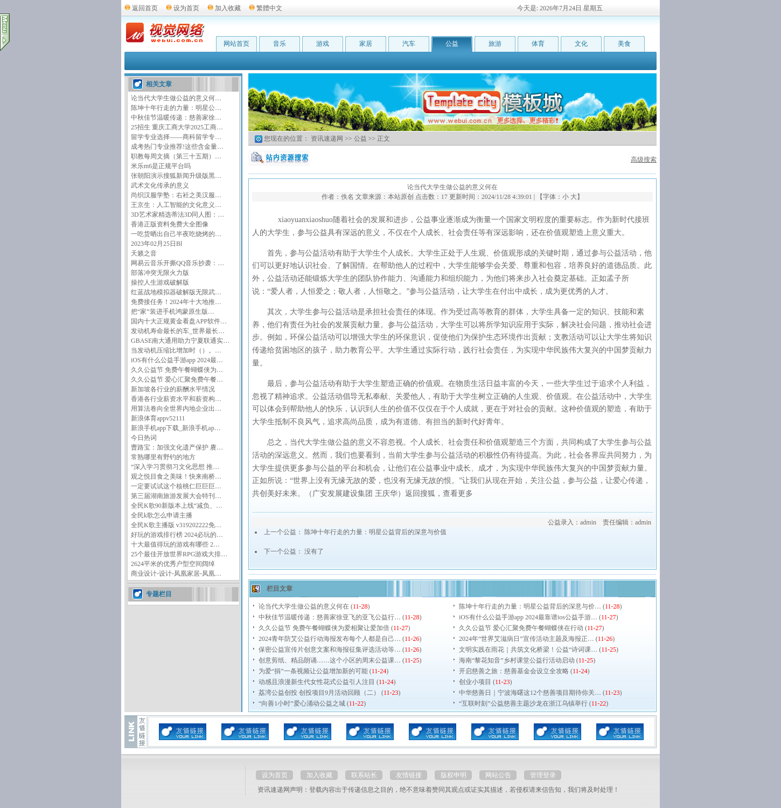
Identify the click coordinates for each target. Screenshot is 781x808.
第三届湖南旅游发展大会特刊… (176, 496)
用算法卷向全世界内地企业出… (176, 408)
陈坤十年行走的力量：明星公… (176, 108)
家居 (365, 43)
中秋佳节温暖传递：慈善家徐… (176, 117)
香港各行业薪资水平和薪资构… (176, 399)
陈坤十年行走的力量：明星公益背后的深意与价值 (375, 532)
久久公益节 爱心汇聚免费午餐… (177, 379)
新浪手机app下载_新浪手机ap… (176, 428)
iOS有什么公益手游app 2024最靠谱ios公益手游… (528, 617)
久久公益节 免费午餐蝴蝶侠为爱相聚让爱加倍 (324, 628)
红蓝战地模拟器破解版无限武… (176, 292)
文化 (581, 43)
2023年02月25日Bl (156, 243)
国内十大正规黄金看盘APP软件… (179, 321)
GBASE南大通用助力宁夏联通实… (180, 340)
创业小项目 (475, 682)
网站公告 (498, 775)
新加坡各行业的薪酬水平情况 (173, 389)
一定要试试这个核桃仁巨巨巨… (176, 486)
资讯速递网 (327, 138)
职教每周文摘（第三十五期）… (176, 156)
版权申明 (453, 775)
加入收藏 (228, 8)
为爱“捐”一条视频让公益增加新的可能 (313, 671)
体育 (538, 43)
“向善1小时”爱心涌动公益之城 (302, 703)
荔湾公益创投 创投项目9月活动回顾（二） (319, 692)
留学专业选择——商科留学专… (176, 137)
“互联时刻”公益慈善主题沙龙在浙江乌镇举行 (523, 703)
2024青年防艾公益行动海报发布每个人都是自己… (330, 639)
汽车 (408, 43)
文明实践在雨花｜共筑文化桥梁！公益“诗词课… (528, 649)
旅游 (495, 43)
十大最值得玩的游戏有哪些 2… (175, 544)
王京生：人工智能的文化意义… (176, 205)
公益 (451, 43)
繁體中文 (269, 8)
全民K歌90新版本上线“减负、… (176, 505)
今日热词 (144, 437)
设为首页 (186, 8)
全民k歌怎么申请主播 (161, 515)
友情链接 (409, 775)
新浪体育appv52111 (158, 418)
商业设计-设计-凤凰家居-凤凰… (176, 573)
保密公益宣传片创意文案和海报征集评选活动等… (330, 649)
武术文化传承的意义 (160, 185)
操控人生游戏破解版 (160, 282)
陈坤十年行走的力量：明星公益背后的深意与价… (530, 606)
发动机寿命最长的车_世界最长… (178, 331)
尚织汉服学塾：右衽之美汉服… (176, 195)
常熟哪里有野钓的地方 (163, 457)
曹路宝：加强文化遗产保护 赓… (177, 447)
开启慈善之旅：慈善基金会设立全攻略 (514, 671)
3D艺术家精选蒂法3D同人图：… (177, 214)
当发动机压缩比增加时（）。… (176, 350)
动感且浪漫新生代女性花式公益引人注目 (317, 682)
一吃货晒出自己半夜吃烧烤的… (176, 234)
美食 (624, 43)
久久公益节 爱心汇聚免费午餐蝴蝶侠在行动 (521, 628)
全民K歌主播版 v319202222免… (176, 525)
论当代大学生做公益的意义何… (176, 98)
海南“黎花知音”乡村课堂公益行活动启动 (517, 660)
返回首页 (145, 8)
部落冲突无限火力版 (160, 273)
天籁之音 (144, 253)
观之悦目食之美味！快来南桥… (176, 476)
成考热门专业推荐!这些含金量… (177, 146)
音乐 (279, 43)
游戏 (322, 43)
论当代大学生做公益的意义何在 (304, 606)
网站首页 (236, 43)
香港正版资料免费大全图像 (169, 224)
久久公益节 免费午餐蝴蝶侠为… (177, 370)
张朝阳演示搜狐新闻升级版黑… (176, 175)
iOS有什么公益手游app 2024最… (177, 360)
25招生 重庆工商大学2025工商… (177, 127)
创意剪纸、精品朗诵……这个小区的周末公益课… (330, 660)
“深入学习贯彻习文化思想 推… (175, 467)
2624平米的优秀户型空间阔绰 (173, 564)
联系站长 (364, 775)
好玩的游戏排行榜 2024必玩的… (177, 534)
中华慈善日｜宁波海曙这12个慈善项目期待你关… (530, 692)
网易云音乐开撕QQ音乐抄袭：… (177, 263)
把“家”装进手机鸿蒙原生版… (172, 311)
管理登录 (543, 775)
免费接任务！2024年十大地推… (176, 302)
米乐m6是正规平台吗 (161, 166)
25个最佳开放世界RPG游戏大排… (179, 554)
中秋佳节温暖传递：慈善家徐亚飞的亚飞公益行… (330, 617)
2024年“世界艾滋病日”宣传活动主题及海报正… (526, 639)
